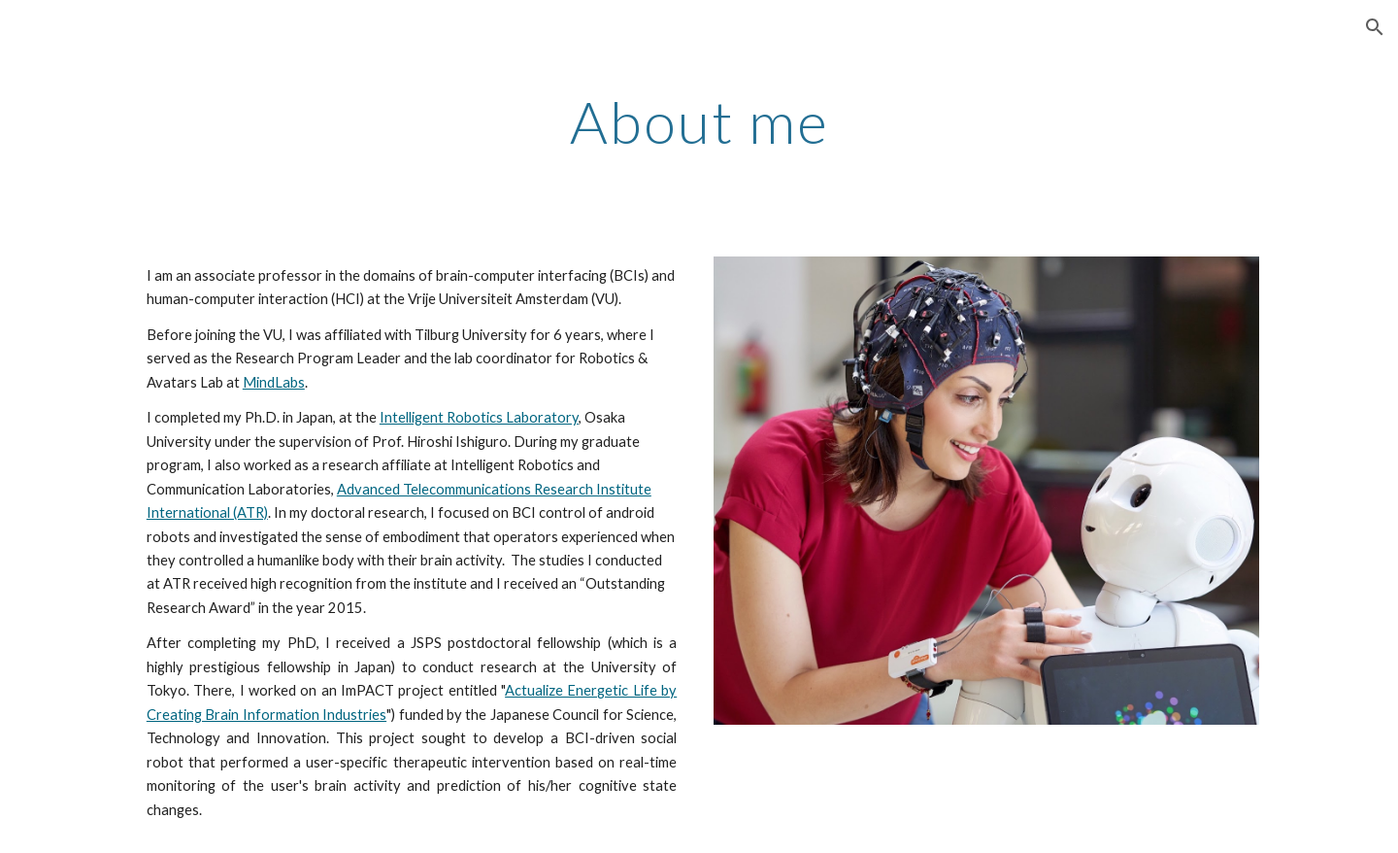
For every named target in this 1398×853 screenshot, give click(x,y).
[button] (1374, 27)
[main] (699, 130)
